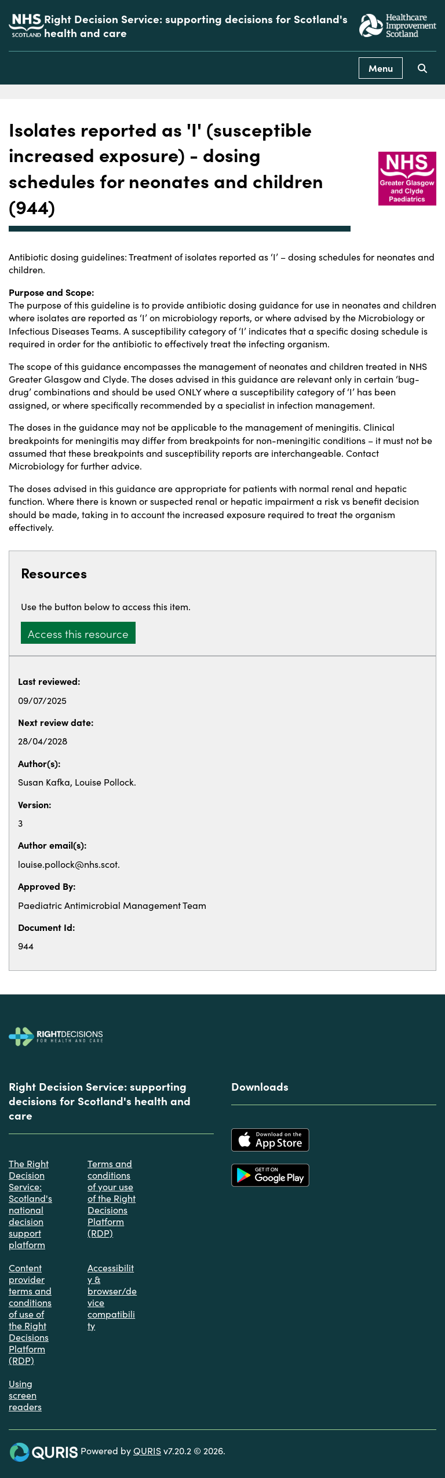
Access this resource (78, 633)
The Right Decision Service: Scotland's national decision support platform (30, 1203)
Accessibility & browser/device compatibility (112, 1296)
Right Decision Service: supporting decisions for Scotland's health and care (196, 25)
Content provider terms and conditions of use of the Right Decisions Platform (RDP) (30, 1313)
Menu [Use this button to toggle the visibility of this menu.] (381, 67)
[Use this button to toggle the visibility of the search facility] (422, 68)
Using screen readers (25, 1394)
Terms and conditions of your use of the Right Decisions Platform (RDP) (111, 1197)
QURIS (147, 1450)
